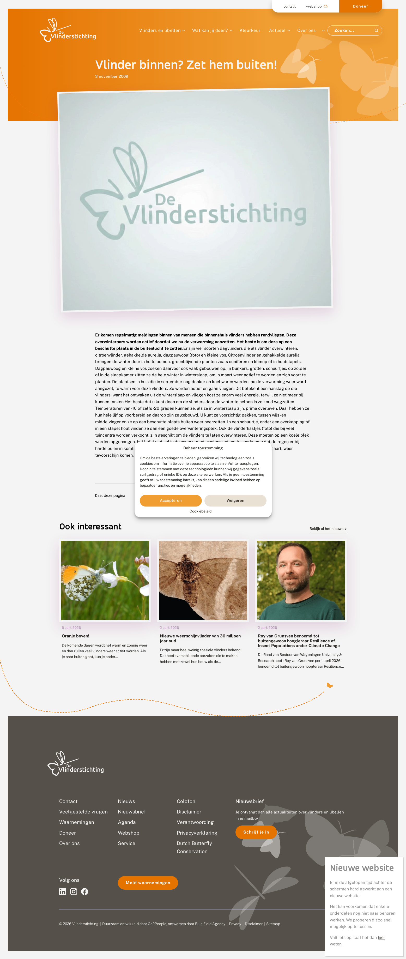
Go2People (157, 924)
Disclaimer (254, 924)
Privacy (235, 924)
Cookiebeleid (200, 511)
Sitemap (273, 924)
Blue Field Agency (210, 924)
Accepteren (171, 500)
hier (381, 166)
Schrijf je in (256, 832)
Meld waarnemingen (148, 882)
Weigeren (235, 500)
